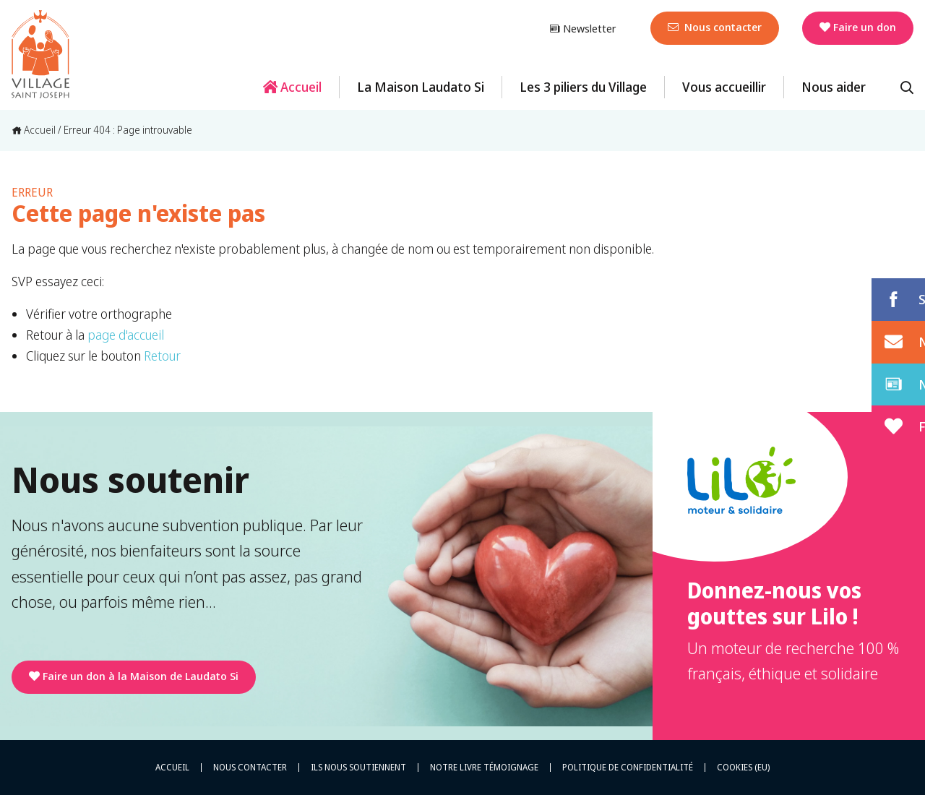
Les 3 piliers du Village (583, 86)
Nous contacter (715, 27)
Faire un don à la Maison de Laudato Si (133, 676)
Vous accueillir (724, 86)
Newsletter (582, 28)
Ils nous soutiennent (358, 767)
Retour (162, 355)
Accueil (292, 86)
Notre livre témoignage (484, 767)
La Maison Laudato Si (420, 86)
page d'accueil (125, 334)
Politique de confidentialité (627, 767)
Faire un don (857, 27)
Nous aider (833, 86)
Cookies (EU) (743, 767)
